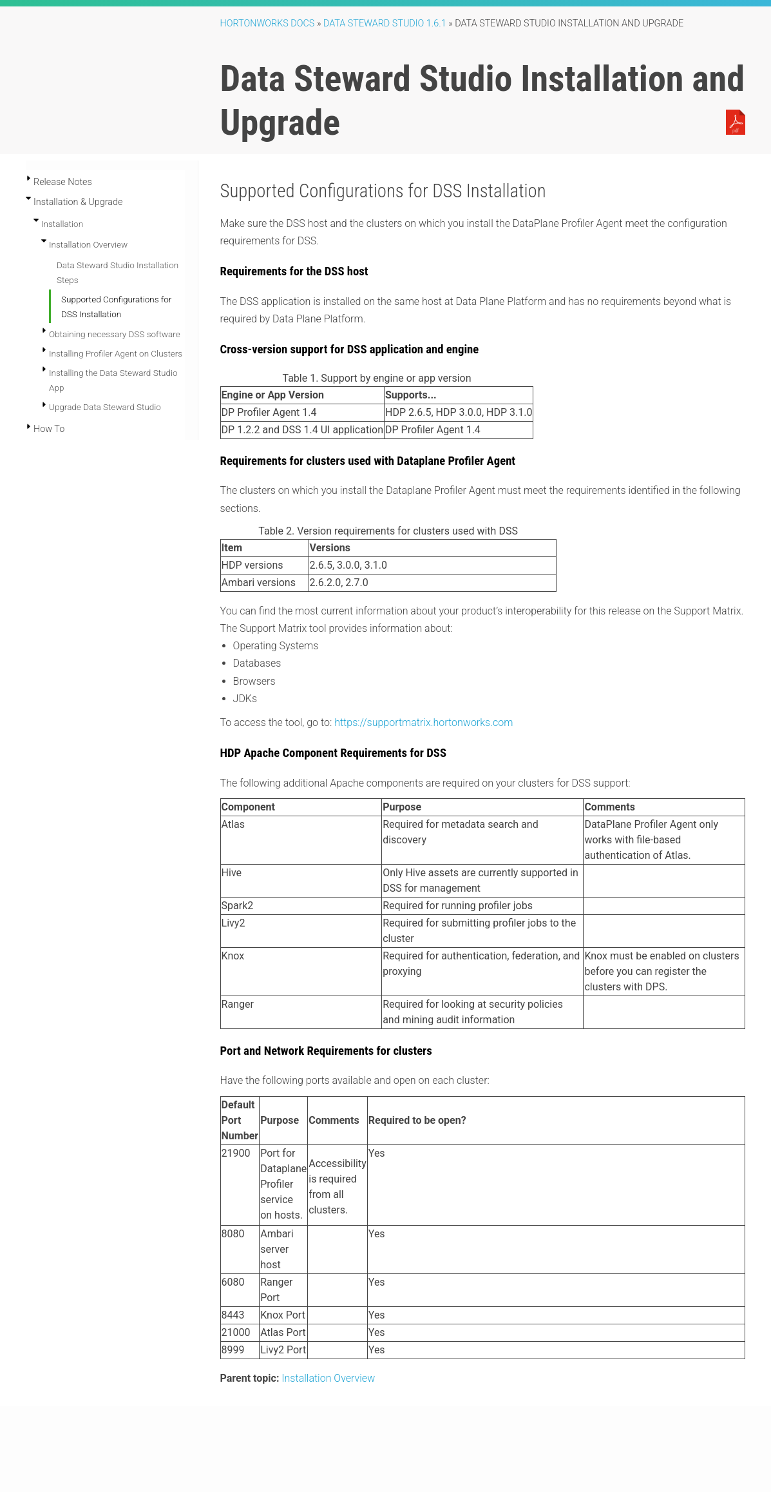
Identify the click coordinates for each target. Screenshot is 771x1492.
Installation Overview (88, 244)
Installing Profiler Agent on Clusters (115, 353)
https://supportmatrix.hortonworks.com (423, 722)
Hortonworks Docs (267, 23)
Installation (62, 224)
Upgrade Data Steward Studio (105, 407)
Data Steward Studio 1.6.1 (384, 23)
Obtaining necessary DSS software (114, 334)
